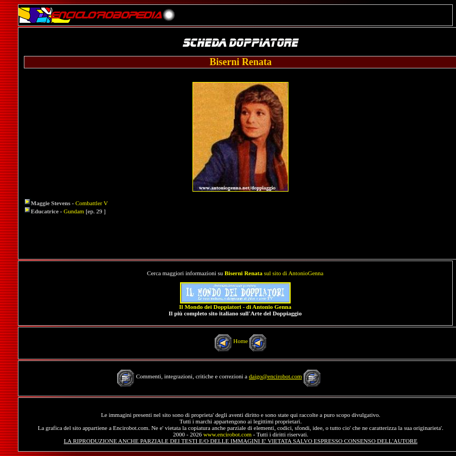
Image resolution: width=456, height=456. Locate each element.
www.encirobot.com (227, 434)
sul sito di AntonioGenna (273, 273)
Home (240, 341)
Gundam (73, 211)
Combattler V (91, 203)
